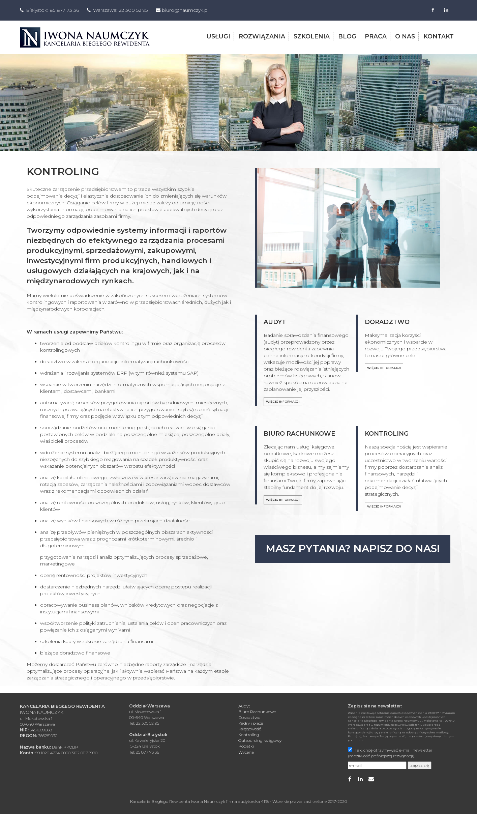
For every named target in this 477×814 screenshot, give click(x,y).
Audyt (244, 705)
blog (347, 35)
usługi (218, 35)
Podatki (246, 746)
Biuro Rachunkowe (257, 711)
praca (376, 35)
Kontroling (248, 734)
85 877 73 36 (64, 10)
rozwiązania (262, 35)
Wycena (246, 751)
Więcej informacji (283, 401)
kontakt (438, 35)
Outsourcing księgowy (259, 740)
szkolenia (312, 35)
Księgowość (249, 728)
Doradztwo (249, 717)
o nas (405, 35)
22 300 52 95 (133, 10)
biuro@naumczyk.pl (185, 10)
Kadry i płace (250, 722)
